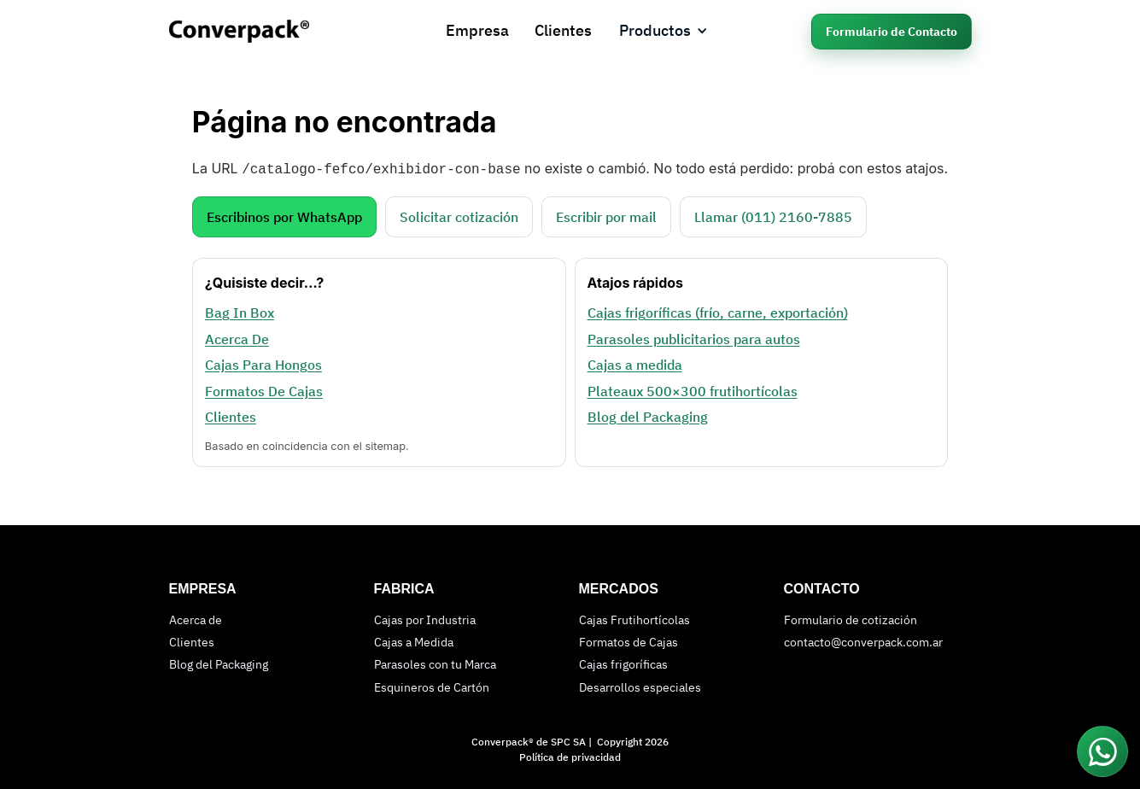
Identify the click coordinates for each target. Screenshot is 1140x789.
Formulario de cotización (850, 618)
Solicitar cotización (459, 215)
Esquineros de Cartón (431, 685)
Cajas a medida (634, 362)
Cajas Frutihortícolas (634, 618)
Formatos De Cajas (264, 389)
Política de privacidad (570, 755)
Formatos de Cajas (628, 640)
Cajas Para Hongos (263, 362)
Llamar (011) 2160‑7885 (773, 215)
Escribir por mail (606, 215)
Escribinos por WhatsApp (284, 215)
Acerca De (237, 337)
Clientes (563, 30)
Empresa (477, 30)
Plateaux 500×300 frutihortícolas (692, 389)
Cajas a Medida (413, 640)
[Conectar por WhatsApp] (1102, 751)
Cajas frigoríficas (623, 662)
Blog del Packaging (647, 415)
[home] (256, 31)
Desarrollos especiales (640, 685)
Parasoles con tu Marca (435, 662)
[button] (663, 31)
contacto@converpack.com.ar (863, 640)
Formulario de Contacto (891, 31)
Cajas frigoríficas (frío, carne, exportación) (717, 310)
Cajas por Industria (425, 618)
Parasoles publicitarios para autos (693, 337)
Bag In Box (239, 310)
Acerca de (195, 618)
